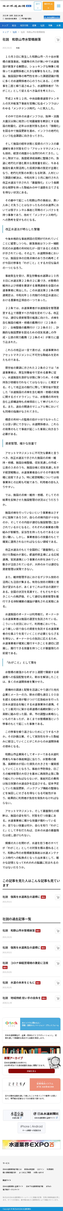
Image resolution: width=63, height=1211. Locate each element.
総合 (14, 25)
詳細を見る (31, 1071)
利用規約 (50, 1169)
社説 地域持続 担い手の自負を (22, 998)
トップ (5, 25)
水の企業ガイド (53, 17)
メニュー (58, 6)
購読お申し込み (48, 6)
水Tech (48, 1186)
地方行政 (24, 25)
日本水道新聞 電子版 (17, 6)
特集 (50, 25)
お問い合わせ (39, 1172)
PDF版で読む (27, 18)
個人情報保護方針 (9, 1172)
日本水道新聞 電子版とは (12, 1169)
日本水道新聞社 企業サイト (13, 1186)
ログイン (38, 6)
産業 (34, 25)
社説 (42, 25)
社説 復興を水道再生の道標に (21, 897)
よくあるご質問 (25, 1172)
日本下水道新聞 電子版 (34, 1186)
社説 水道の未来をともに (19, 982)
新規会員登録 (29, 1169)
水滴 (58, 25)
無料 (43, 897)
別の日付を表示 (11, 18)
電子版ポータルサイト (11, 1189)
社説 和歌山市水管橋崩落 (19, 930)
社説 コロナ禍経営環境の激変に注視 (25, 963)
